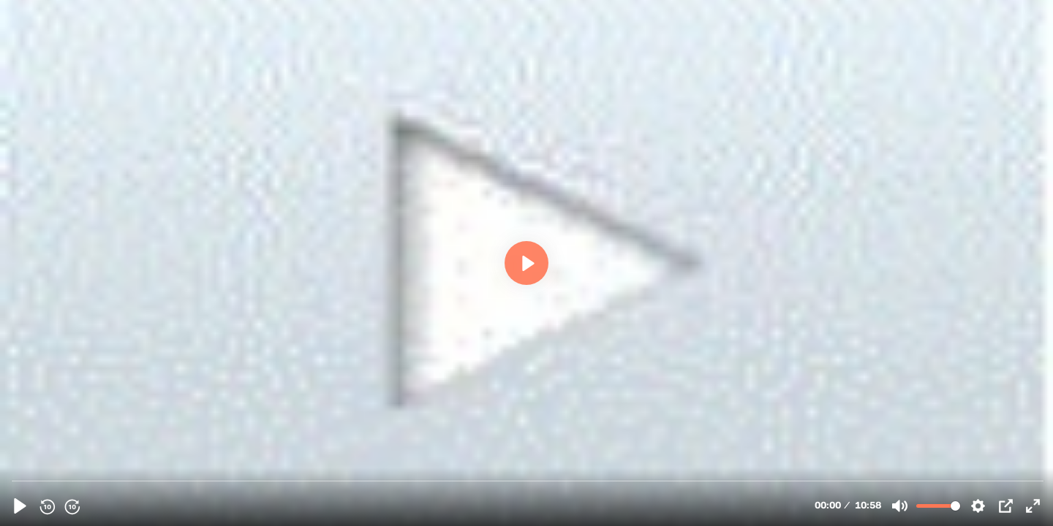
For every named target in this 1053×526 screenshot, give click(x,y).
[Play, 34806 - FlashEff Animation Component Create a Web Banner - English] (20, 506)
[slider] (528, 480)
